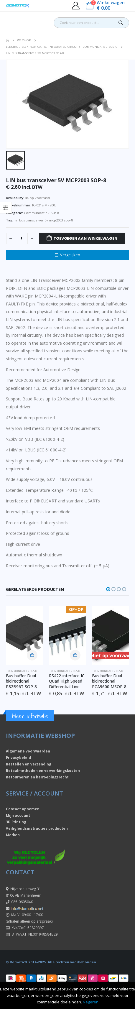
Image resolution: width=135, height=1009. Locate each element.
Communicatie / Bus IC (42, 213)
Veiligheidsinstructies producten (37, 828)
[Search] (121, 23)
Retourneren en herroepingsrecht (37, 777)
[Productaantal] (21, 238)
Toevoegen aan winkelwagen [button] (32, 655)
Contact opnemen (22, 808)
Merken (13, 834)
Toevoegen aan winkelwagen (85, 238)
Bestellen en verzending (28, 764)
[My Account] (75, 5)
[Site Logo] (17, 6)
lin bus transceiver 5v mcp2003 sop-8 (43, 220)
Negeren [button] (90, 1002)
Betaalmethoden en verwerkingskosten (43, 770)
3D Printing (16, 821)
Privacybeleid (18, 757)
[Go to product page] (24, 635)
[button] (108, 589)
